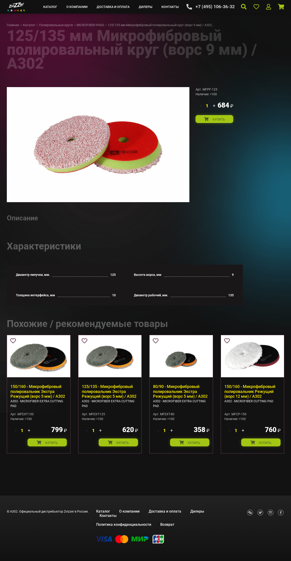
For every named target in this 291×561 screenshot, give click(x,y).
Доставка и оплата (113, 7)
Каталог (50, 7)
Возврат (167, 524)
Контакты (170, 7)
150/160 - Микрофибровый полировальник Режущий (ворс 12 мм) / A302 (249, 391)
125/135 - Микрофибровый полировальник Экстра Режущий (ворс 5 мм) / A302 (109, 391)
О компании (77, 7)
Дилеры (145, 7)
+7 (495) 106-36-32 (215, 6)
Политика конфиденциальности (123, 524)
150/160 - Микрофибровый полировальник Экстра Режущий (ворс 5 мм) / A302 (37, 391)
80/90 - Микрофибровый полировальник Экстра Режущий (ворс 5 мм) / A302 (180, 391)
